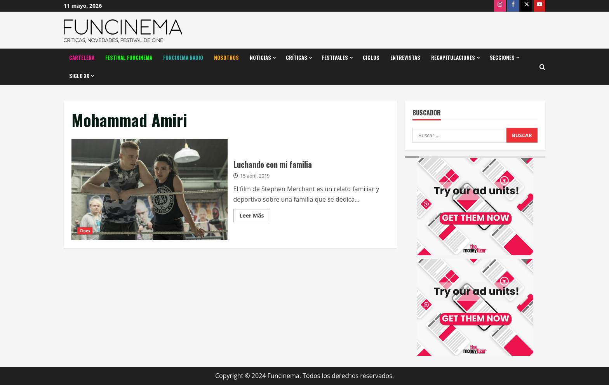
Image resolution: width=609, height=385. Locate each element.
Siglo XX (79, 76)
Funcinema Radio (183, 57)
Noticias (260, 57)
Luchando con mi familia (149, 189)
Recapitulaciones (453, 57)
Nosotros (226, 57)
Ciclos (371, 57)
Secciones (502, 57)
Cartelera (81, 57)
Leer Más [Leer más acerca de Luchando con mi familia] (255, 216)
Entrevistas (405, 57)
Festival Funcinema (128, 57)
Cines (85, 230)
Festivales (335, 57)
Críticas (296, 57)
